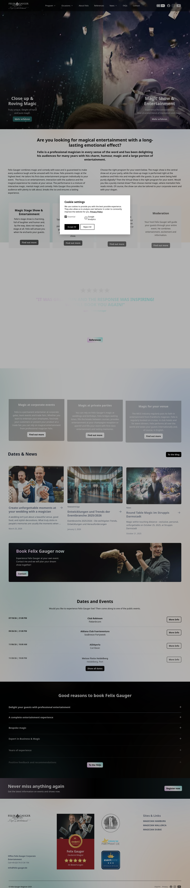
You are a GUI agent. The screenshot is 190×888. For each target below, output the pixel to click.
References (99, 5)
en (163, 5)
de (158, 5)
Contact (136, 5)
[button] (89, 338)
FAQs (125, 5)
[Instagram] (173, 6)
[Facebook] (169, 6)
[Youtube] (178, 5)
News (113, 5)
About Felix (84, 5)
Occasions (67, 5)
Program (50, 5)
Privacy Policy (96, 211)
